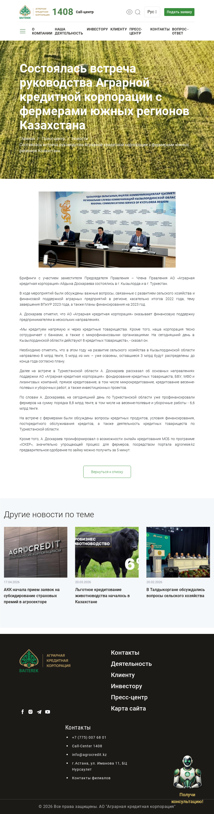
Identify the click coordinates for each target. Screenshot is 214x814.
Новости (80, 138)
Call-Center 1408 (87, 746)
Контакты (160, 29)
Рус (152, 11)
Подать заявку (179, 12)
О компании (42, 31)
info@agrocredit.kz (89, 755)
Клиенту (118, 29)
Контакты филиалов (91, 778)
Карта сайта (128, 708)
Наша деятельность (69, 31)
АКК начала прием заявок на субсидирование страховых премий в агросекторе (32, 595)
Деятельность (131, 663)
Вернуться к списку (107, 472)
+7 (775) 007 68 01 (89, 737)
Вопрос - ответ (180, 31)
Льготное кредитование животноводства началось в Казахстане (102, 595)
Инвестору (97, 29)
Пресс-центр (135, 31)
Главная (27, 138)
